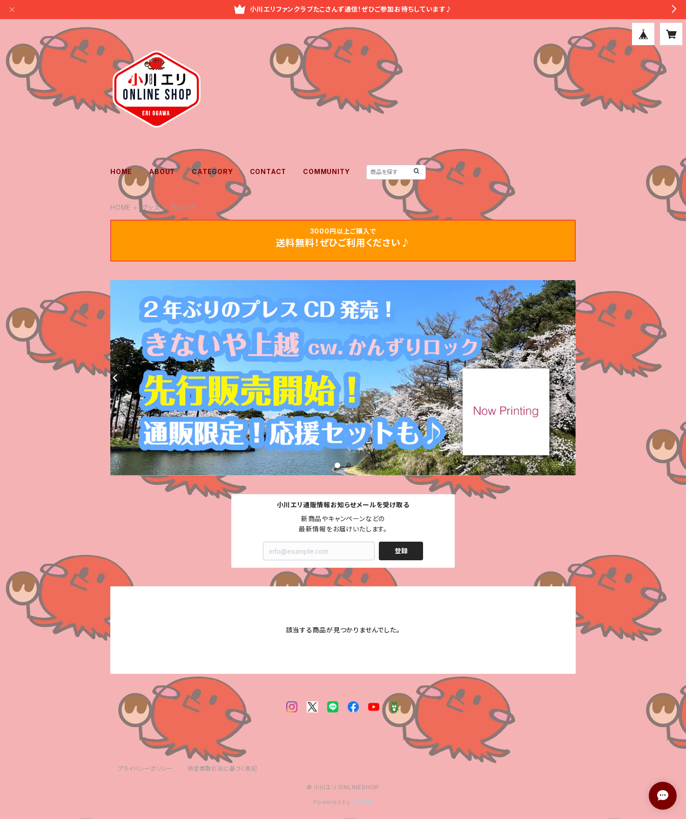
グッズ (150, 207)
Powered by (343, 802)
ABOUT (162, 171)
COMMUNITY (326, 171)
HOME (121, 171)
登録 (401, 551)
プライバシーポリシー (145, 768)
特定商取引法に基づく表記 (222, 768)
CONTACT (268, 171)
